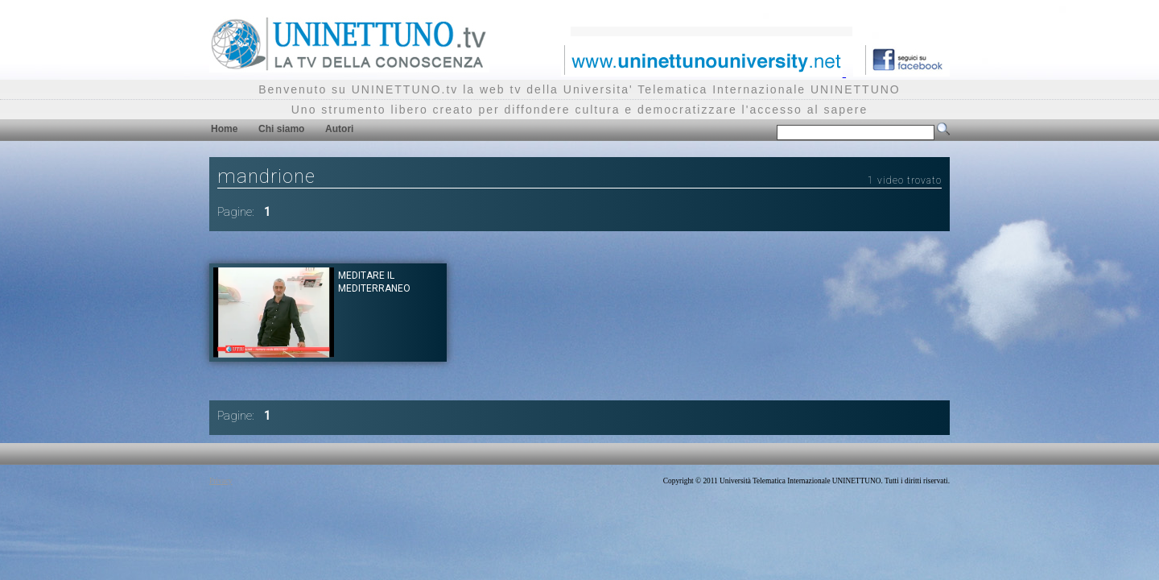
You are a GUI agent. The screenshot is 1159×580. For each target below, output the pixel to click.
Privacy (221, 481)
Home (224, 129)
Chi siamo (281, 129)
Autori (339, 129)
